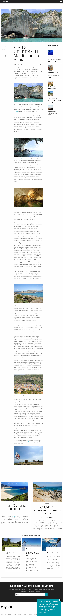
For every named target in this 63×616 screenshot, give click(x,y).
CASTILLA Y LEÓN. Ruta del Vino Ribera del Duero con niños (54, 100)
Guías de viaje (50, 56)
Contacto (36, 614)
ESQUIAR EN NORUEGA (53, 552)
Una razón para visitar (6, 50)
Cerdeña (16, 111)
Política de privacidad (27, 614)
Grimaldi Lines (29, 442)
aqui (45, 612)
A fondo (47, 503)
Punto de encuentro (51, 86)
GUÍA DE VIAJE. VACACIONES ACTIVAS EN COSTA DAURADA (54, 59)
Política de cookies (17, 614)
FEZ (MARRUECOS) (52, 88)
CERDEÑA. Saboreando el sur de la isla (47, 510)
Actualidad (50, 70)
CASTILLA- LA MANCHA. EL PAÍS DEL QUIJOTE (32, 553)
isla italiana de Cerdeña (20, 159)
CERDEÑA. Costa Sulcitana (15, 507)
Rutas (14, 501)
